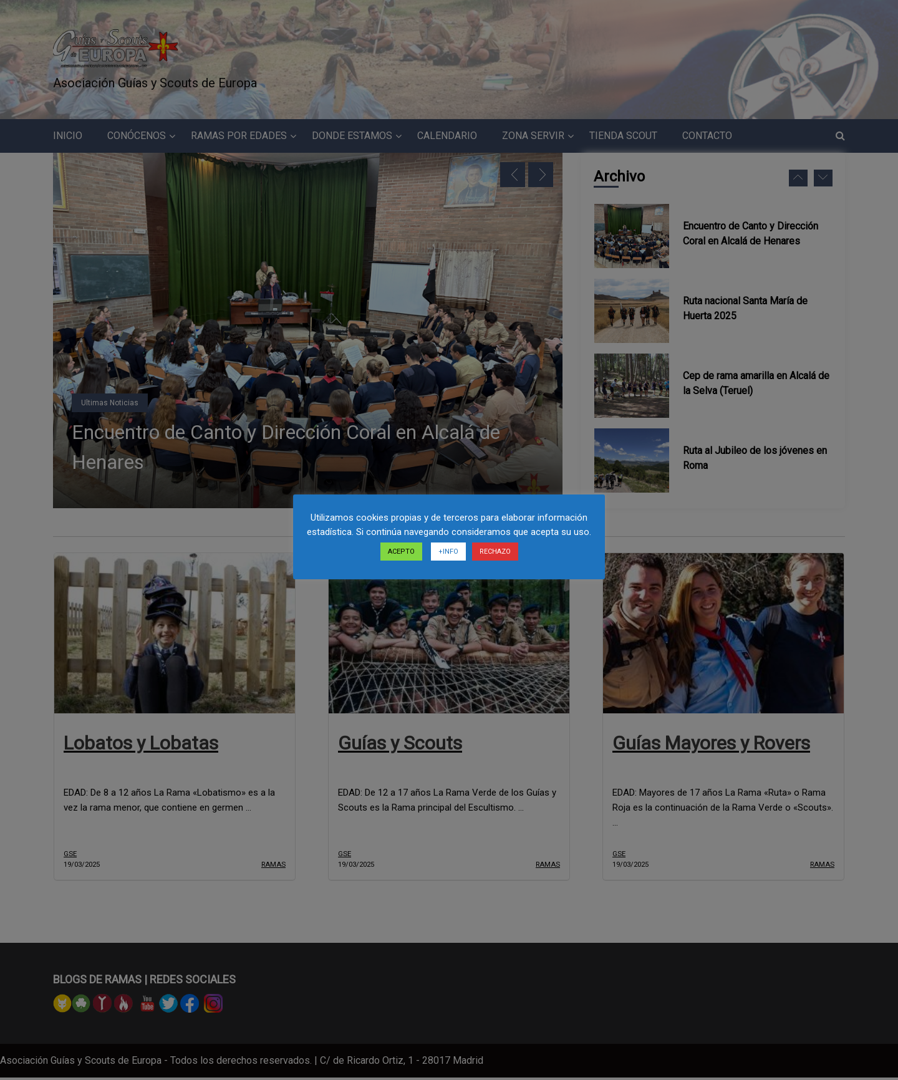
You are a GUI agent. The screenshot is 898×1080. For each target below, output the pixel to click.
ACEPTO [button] (401, 551)
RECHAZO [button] (495, 551)
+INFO (448, 551)
